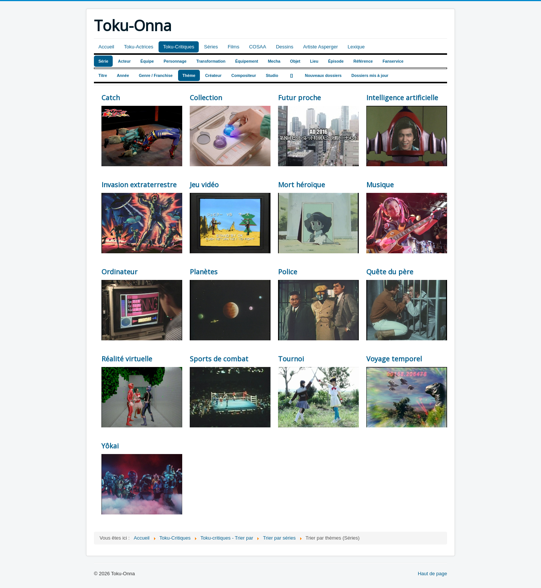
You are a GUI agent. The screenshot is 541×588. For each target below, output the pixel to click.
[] (291, 75)
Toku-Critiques (178, 47)
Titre (102, 75)
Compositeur (243, 75)
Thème (189, 75)
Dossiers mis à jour (369, 75)
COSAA (257, 47)
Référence (363, 61)
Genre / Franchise (155, 75)
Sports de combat (219, 358)
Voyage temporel (394, 358)
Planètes (204, 271)
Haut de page (432, 573)
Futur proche (299, 97)
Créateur (213, 75)
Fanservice (392, 61)
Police (287, 271)
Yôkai (110, 445)
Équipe (147, 61)
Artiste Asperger (320, 47)
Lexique (356, 47)
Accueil (106, 47)
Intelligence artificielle (402, 97)
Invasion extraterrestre (139, 184)
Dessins (284, 47)
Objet (295, 61)
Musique (380, 184)
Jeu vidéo (204, 184)
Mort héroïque (301, 184)
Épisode (335, 61)
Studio (272, 75)
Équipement (246, 61)
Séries (211, 47)
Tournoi (291, 358)
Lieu (314, 61)
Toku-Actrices (138, 47)
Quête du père (389, 271)
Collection (206, 97)
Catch (110, 97)
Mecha (274, 61)
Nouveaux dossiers (323, 75)
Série (103, 61)
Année (123, 75)
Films (233, 47)
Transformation (210, 61)
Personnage (174, 61)
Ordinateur (119, 271)
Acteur (124, 61)
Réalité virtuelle (126, 358)
